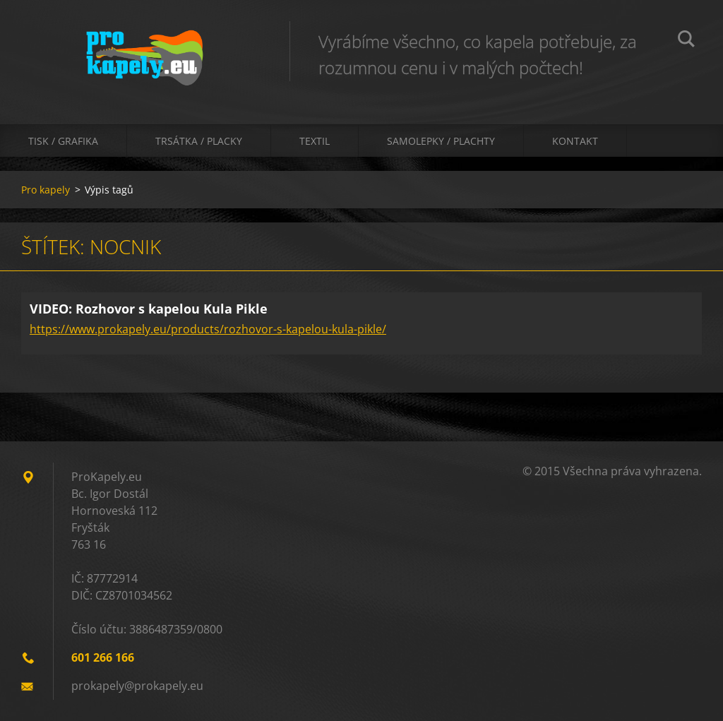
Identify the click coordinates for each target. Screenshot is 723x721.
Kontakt (575, 141)
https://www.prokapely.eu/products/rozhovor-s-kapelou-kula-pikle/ (208, 329)
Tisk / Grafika (63, 141)
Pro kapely (45, 189)
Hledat (686, 41)
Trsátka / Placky (198, 141)
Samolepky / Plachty (441, 141)
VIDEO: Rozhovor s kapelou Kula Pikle (149, 308)
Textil (314, 141)
